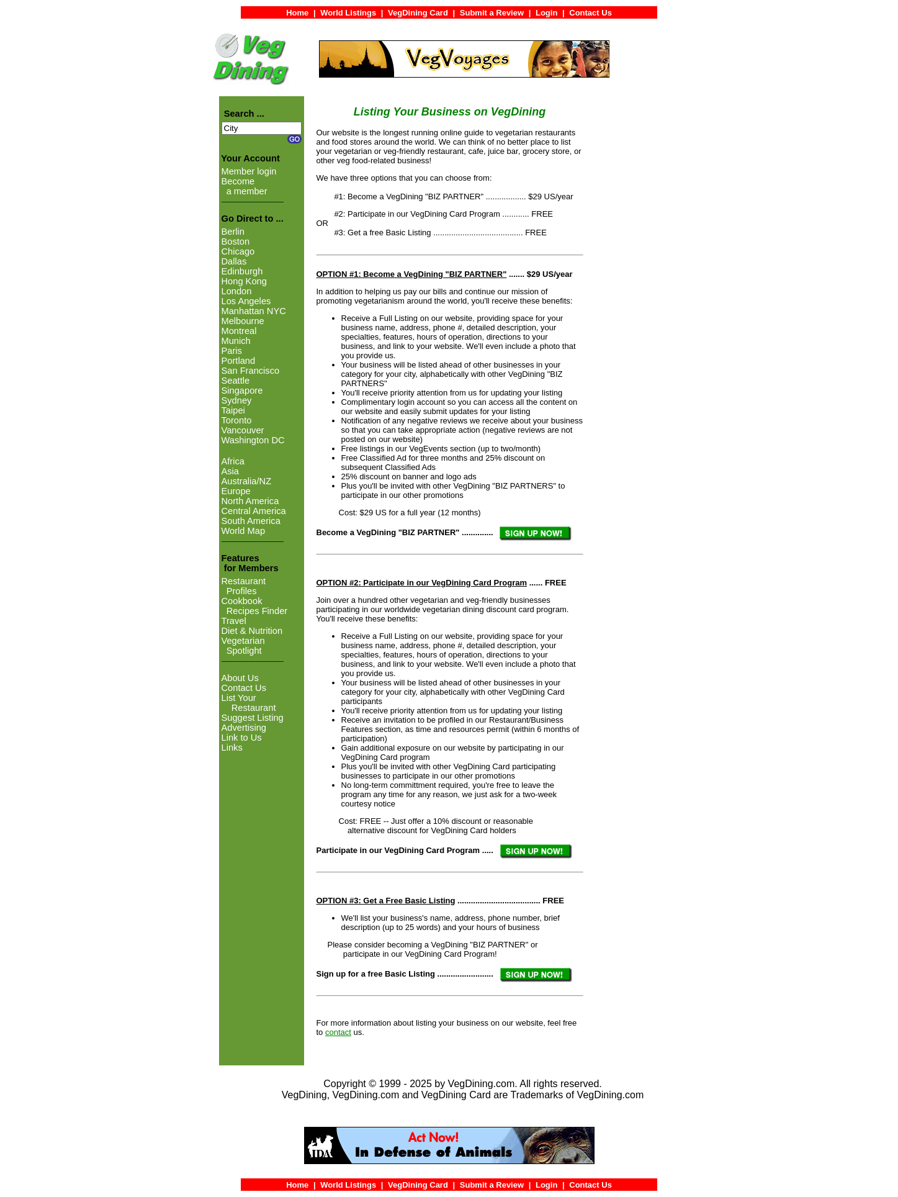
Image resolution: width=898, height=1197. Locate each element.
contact (338, 1032)
